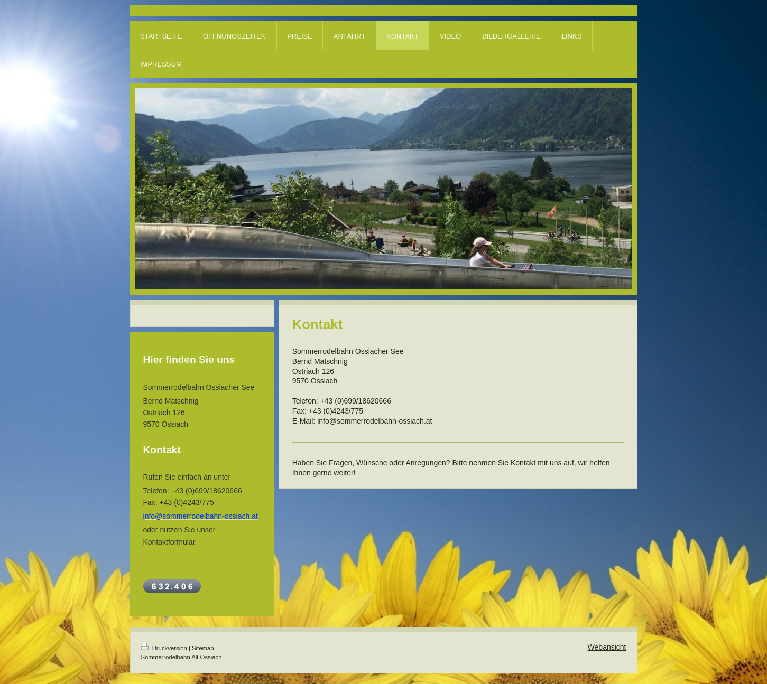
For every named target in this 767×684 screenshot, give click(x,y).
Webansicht (607, 647)
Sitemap (203, 648)
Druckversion (165, 648)
